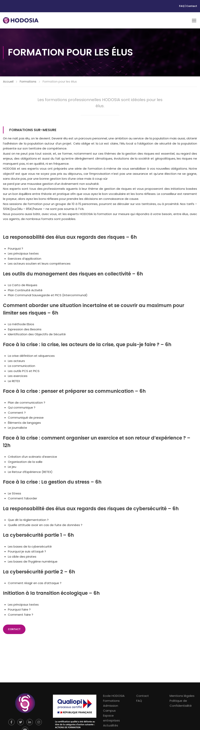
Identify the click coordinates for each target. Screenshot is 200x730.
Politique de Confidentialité (181, 703)
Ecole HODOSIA (114, 696)
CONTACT (14, 629)
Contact (191, 6)
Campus (109, 710)
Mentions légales (182, 696)
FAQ (181, 6)
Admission (110, 706)
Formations (28, 81)
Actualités (110, 725)
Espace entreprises (111, 717)
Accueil (8, 81)
